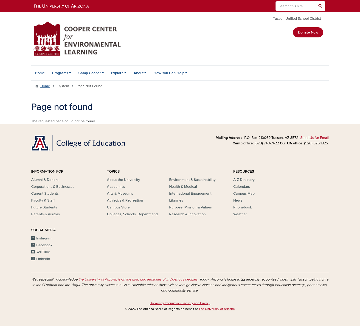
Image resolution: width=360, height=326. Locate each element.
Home (40, 73)
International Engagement (190, 193)
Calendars (241, 186)
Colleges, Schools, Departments (132, 214)
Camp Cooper (89, 73)
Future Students (44, 207)
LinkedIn (43, 259)
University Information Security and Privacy (180, 303)
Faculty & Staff (43, 200)
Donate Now (308, 32)
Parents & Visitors (45, 214)
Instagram (44, 238)
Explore (117, 73)
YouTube (43, 252)
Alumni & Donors (44, 179)
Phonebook (242, 207)
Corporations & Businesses (52, 186)
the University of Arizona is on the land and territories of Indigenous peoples (138, 279)
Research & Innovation (187, 214)
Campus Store (118, 207)
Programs (60, 73)
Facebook (44, 245)
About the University (123, 179)
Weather (240, 214)
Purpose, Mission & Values (190, 207)
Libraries (176, 200)
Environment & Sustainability (192, 179)
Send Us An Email (314, 137)
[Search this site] (296, 6)
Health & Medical (183, 186)
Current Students (45, 193)
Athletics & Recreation (125, 200)
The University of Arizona (217, 309)
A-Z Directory (244, 179)
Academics (116, 186)
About (138, 73)
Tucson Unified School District (297, 18)
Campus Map (244, 193)
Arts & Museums (120, 193)
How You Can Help (169, 73)
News (237, 200)
